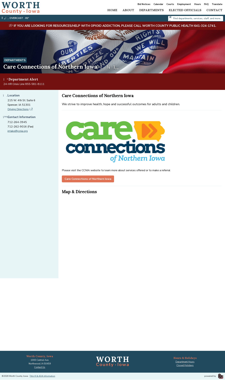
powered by (213, 376)
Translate (217, 4)
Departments (151, 10)
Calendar (158, 4)
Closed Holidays (185, 366)
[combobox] (195, 19)
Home (112, 10)
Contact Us (39, 368)
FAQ (206, 4)
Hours (197, 4)
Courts (170, 4)
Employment (184, 4)
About (128, 10)
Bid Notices (144, 4)
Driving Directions (20, 110)
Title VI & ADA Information (42, 376)
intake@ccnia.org (18, 132)
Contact (214, 10)
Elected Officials (185, 10)
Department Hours (185, 362)
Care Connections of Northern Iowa (88, 180)
